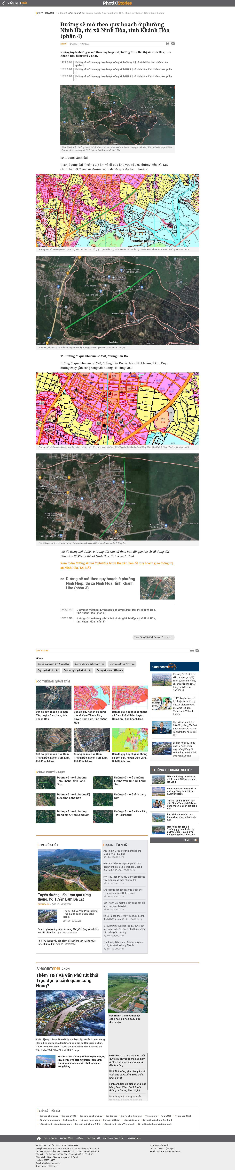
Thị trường (66, 1138)
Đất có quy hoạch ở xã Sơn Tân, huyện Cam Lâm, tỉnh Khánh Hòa (52, 715)
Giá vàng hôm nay (49, 1116)
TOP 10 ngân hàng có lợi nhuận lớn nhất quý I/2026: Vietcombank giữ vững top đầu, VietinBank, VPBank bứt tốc (184, 706)
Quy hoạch (45, 13)
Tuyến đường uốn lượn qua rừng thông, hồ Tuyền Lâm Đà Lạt (64, 897)
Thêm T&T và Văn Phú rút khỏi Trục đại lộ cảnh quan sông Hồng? (80, 914)
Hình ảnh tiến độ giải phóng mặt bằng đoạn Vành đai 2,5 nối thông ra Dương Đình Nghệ (122, 866)
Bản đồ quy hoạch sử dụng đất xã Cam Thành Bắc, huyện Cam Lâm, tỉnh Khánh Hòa (90, 717)
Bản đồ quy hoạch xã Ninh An (77, 670)
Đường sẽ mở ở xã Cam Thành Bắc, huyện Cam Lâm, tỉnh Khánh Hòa (91, 758)
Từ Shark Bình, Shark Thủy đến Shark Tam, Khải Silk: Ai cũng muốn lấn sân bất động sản (182, 804)
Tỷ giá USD (166, 1116)
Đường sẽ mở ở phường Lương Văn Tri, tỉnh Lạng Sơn (130, 781)
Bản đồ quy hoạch (154, 13)
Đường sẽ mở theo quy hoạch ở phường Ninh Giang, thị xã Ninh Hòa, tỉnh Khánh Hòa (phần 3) (121, 64)
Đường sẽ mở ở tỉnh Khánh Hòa (89, 664)
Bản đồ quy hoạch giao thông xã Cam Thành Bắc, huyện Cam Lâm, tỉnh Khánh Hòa (129, 715)
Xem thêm (190, 840)
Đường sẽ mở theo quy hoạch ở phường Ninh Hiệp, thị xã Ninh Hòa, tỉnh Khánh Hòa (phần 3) (100, 583)
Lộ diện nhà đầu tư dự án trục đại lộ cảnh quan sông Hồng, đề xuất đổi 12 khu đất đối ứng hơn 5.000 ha (184, 749)
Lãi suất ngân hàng (90, 1120)
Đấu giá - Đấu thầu (113, 1138)
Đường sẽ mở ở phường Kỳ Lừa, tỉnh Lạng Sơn (73, 796)
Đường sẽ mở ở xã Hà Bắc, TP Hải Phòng (130, 813)
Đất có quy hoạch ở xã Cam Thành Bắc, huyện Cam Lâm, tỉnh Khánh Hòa (53, 758)
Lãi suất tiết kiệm (111, 1120)
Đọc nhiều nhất (117, 845)
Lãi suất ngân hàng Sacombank (56, 1124)
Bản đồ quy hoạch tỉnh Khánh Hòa (53, 664)
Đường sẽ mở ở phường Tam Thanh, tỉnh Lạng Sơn (71, 781)
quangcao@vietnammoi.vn (168, 1151)
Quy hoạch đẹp (110, 13)
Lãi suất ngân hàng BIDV (87, 1124)
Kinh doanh (134, 1138)
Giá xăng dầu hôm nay (90, 1116)
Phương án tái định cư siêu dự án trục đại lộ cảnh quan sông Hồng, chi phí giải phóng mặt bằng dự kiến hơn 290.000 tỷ (184, 682)
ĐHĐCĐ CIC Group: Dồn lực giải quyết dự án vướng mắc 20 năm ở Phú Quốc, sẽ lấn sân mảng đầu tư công (124, 929)
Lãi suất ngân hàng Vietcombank (155, 1124)
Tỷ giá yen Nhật (183, 1116)
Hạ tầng (60, 13)
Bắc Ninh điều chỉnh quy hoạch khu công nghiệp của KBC (181, 817)
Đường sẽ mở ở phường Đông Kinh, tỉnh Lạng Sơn (73, 813)
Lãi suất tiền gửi (132, 1120)
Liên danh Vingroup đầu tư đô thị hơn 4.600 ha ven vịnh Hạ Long (181, 779)
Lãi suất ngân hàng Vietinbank (119, 1124)
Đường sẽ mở (73, 13)
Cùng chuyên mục (51, 772)
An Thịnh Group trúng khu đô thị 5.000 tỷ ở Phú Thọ (122, 852)
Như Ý (63, 44)
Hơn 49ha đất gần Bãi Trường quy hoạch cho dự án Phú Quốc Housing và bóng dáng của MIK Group (181, 830)
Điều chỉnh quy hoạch (131, 13)
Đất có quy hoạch (91, 13)
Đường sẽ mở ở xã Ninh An (110, 670)
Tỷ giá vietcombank (50, 1120)
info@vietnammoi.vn (51, 1163)
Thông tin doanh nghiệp (173, 770)
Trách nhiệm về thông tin (47, 1166)
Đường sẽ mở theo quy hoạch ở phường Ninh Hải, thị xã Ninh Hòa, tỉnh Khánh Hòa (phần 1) (123, 71)
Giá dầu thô (111, 1116)
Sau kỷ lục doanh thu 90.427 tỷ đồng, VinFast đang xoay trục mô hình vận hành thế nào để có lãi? (185, 728)
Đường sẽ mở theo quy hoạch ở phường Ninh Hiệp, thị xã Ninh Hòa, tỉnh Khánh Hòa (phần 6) (116, 611)
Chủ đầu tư (93, 1138)
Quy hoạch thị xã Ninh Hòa (122, 664)
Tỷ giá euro (151, 1116)
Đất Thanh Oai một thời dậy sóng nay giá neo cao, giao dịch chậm (125, 1019)
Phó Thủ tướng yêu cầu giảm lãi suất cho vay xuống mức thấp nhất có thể (127, 1074)
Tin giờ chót (48, 845)
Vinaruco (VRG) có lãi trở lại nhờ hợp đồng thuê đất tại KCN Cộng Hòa (181, 791)
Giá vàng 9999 (69, 1116)
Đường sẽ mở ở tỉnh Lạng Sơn (130, 796)
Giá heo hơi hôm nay (131, 1116)
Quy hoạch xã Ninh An (48, 670)
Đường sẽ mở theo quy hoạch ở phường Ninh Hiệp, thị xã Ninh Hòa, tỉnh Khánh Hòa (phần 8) (116, 620)
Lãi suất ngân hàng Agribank (157, 1120)
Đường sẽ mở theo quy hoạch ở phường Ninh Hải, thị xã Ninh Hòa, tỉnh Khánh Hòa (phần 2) (123, 78)
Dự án (80, 1138)
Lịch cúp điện (70, 1120)
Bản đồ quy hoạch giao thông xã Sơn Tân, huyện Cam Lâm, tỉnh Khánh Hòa (129, 758)
